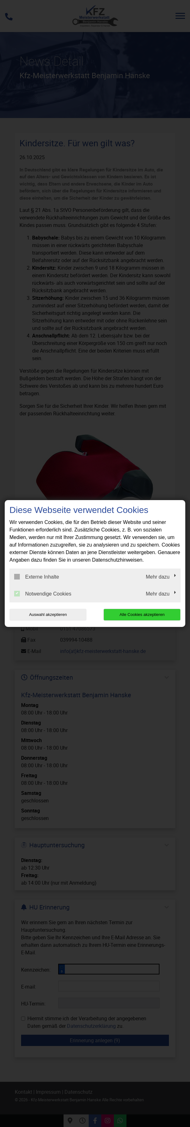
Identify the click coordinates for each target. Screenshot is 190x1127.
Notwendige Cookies (42, 593)
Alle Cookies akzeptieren (142, 614)
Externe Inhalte (36, 577)
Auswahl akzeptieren (48, 614)
